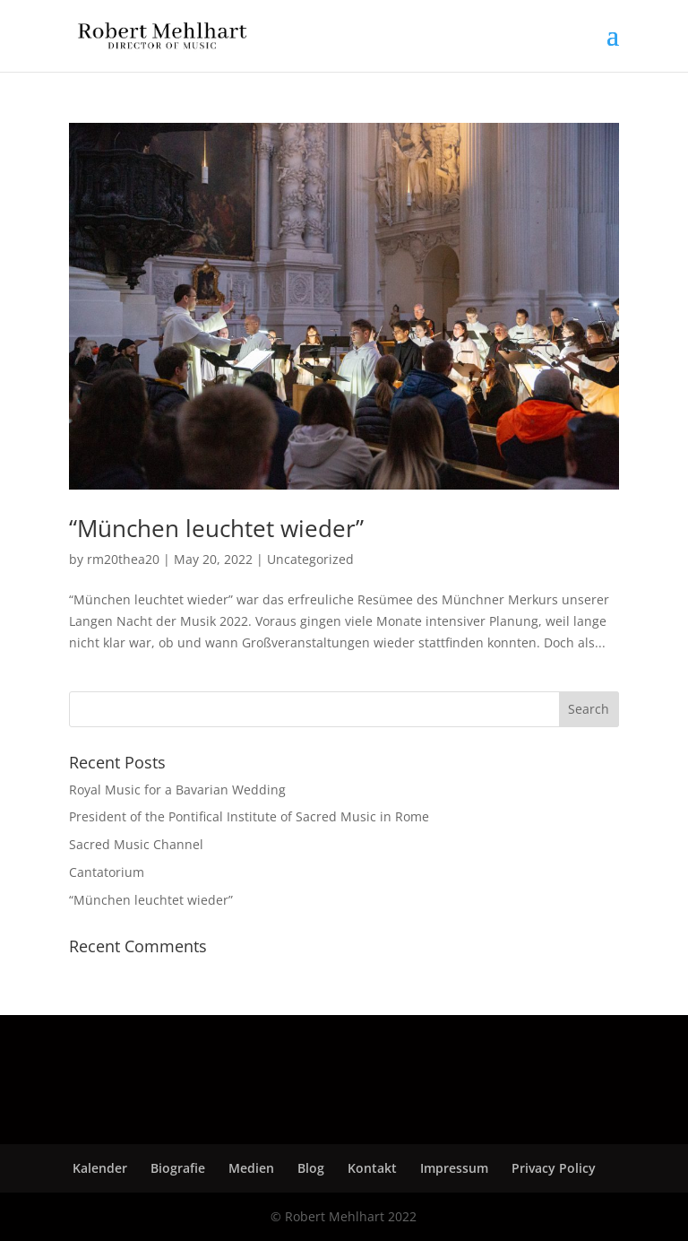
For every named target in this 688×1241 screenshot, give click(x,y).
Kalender (100, 1167)
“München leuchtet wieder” (216, 528)
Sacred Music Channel (136, 844)
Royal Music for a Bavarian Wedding (177, 789)
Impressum (454, 1167)
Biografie (177, 1167)
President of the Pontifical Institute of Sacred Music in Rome (249, 816)
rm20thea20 (123, 559)
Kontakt (372, 1167)
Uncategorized (310, 559)
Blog (310, 1167)
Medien (251, 1167)
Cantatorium (106, 872)
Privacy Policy (554, 1167)
